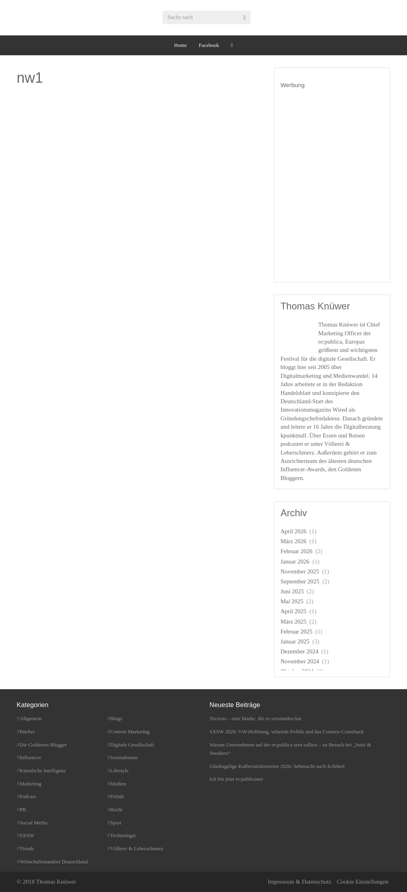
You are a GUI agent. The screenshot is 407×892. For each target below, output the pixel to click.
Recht (116, 809)
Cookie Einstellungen (362, 881)
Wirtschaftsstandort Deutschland (54, 862)
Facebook (209, 45)
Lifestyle (119, 770)
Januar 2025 (295, 641)
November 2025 (300, 571)
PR (23, 809)
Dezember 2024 (299, 651)
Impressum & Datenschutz (299, 881)
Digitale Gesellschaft (132, 745)
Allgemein (31, 718)
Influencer (30, 757)
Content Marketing (129, 732)
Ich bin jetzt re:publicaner (236, 779)
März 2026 (293, 541)
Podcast (28, 796)
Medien (118, 784)
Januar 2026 (295, 561)
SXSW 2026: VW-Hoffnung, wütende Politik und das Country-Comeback (286, 732)
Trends (27, 848)
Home (180, 45)
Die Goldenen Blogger (43, 745)
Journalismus (124, 757)
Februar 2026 (296, 551)
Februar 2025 (296, 631)
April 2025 (293, 611)
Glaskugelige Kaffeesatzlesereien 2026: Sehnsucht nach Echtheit (277, 766)
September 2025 (300, 581)
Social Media (34, 823)
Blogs (116, 718)
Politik (117, 796)
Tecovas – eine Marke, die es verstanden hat (255, 718)
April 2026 (293, 531)
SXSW (27, 835)
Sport (115, 823)
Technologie (123, 835)
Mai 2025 (292, 601)
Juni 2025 (292, 591)
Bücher (27, 732)
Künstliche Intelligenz (43, 770)
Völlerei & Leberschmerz (136, 848)
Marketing (31, 784)
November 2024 (300, 661)
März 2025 (293, 621)
